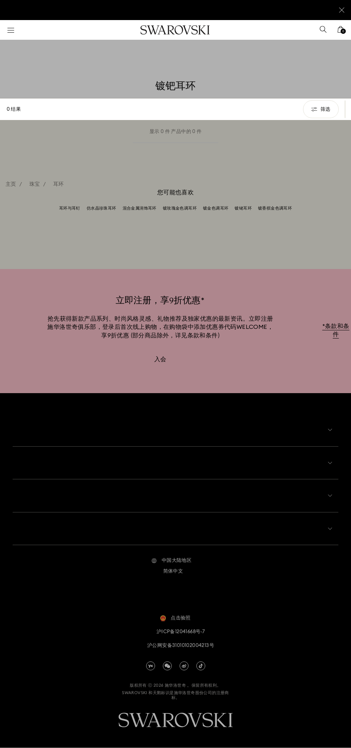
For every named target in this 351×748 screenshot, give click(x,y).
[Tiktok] (200, 666)
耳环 (58, 184)
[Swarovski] (175, 30)
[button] (171, 561)
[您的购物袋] (341, 32)
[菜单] (10, 29)
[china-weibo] (184, 666)
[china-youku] (150, 666)
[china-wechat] (167, 666)
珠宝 (34, 184)
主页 (11, 184)
